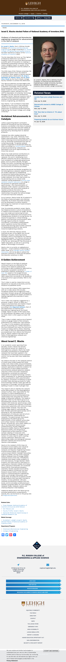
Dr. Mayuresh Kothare (17, 307)
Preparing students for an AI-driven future (48, 119)
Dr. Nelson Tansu (14, 77)
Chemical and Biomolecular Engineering (14, 48)
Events (39, 13)
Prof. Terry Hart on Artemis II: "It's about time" (48, 113)
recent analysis (20, 146)
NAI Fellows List (8, 509)
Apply (32, 13)
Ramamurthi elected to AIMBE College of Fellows (48, 105)
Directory (33, 615)
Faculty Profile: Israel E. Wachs (13, 511)
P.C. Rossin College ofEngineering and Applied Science (33, 9)
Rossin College (24, 13)
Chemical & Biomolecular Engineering (15, 529)
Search (29, 18)
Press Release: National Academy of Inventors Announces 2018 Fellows (14, 506)
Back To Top (36, 546)
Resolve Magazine (32, 588)
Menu (19, 18)
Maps (33, 621)
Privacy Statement (12, 660)
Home (5, 27)
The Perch (33, 613)
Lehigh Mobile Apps (33, 632)
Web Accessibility (33, 629)
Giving (45, 13)
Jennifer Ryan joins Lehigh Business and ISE (48, 98)
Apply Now (32, 581)
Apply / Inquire (44, 18)
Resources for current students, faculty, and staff (32, 592)
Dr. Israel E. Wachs (7, 46)
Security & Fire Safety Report (33, 643)
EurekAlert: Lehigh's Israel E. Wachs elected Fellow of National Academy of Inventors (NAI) (14, 521)
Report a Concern (33, 634)
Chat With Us (32, 584)
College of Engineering (10, 531)
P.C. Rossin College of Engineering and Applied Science (16, 50)
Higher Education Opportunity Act (33, 637)
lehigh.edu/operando (10, 495)
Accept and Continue (51, 650)
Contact (33, 618)
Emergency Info (33, 626)
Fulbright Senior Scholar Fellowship (15, 251)
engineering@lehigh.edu (48, 568)
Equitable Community (33, 610)
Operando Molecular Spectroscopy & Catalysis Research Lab (14, 513)
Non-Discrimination (33, 640)
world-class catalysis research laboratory (15, 181)
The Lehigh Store (33, 624)
